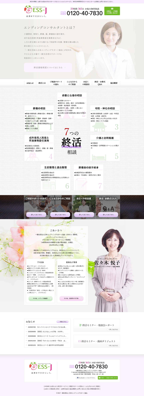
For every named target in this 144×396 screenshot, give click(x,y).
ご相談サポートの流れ (75, 386)
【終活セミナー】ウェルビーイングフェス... (51, 336)
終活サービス (62, 386)
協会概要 (73, 389)
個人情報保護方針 (93, 389)
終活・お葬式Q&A (62, 389)
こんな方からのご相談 (91, 386)
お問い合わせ (81, 389)
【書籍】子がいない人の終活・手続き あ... (51, 341)
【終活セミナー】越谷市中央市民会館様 (50, 345)
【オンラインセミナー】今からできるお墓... (51, 327)
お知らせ (54, 386)
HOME (47, 386)
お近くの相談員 (50, 389)
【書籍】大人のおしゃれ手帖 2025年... (50, 331)
